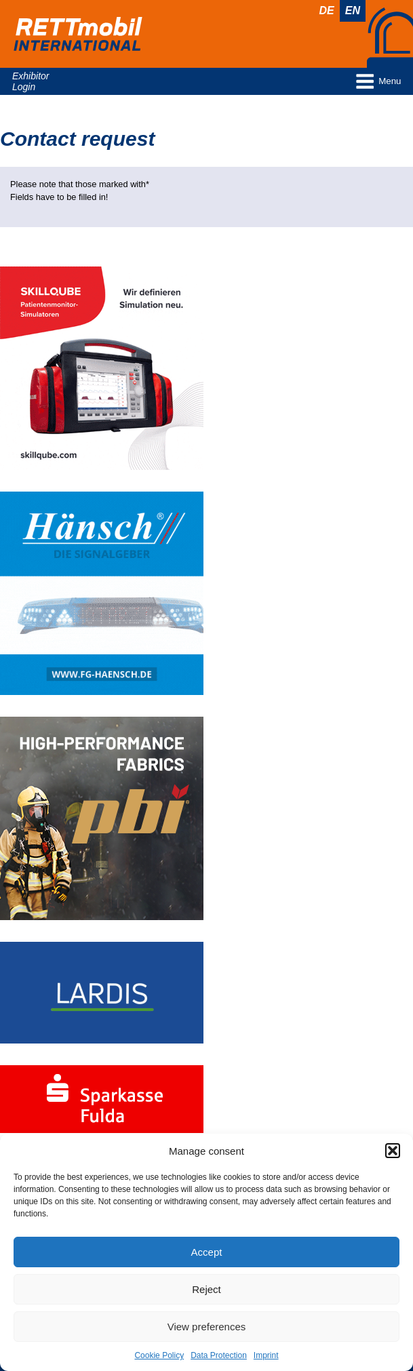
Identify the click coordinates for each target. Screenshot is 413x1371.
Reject (206, 1289)
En (352, 10)
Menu (378, 81)
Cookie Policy (159, 1355)
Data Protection (219, 1355)
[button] (392, 1150)
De (326, 10)
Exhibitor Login (30, 81)
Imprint (266, 1355)
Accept (206, 1252)
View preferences (207, 1326)
